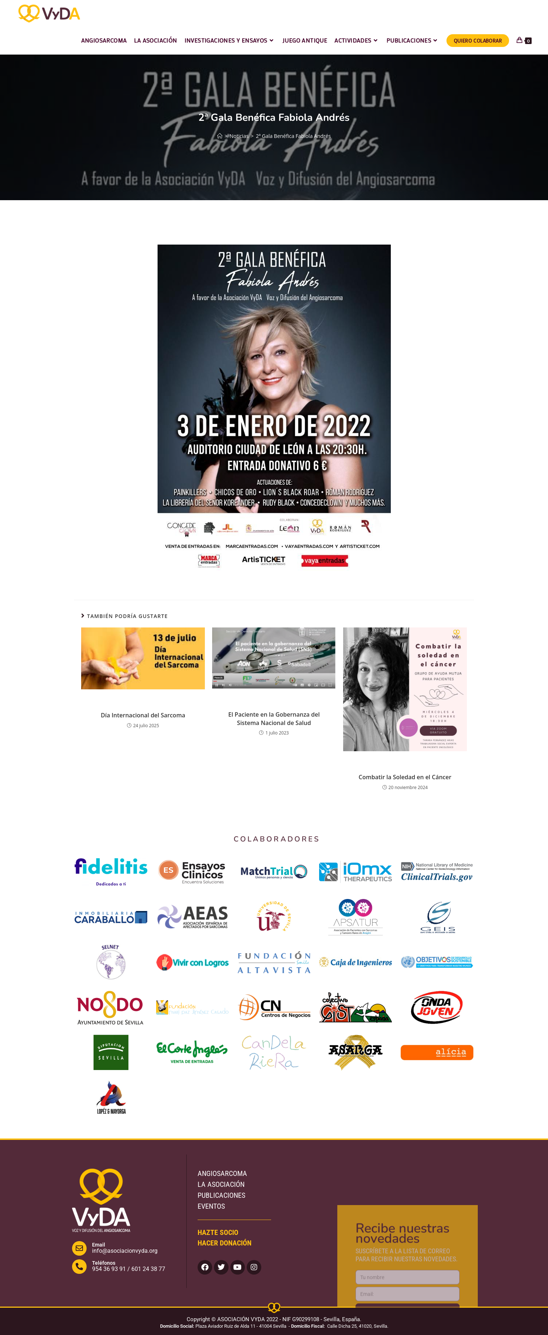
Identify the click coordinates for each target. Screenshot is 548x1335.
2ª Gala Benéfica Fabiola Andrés (293, 135)
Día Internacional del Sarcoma (143, 715)
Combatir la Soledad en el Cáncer (405, 777)
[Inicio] (219, 135)
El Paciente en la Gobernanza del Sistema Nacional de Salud (273, 718)
